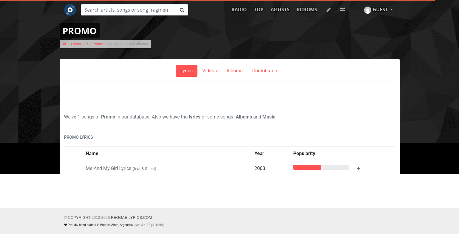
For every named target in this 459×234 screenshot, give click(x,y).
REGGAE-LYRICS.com (131, 217)
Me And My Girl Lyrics (121, 168)
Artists (280, 9)
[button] (378, 10)
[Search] (128, 9)
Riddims (307, 9)
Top (259, 9)
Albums (234, 71)
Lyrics (186, 71)
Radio (239, 9)
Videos (209, 71)
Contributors (265, 71)
